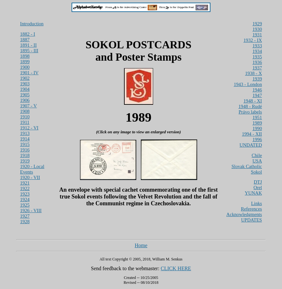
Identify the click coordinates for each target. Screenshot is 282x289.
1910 (24, 116)
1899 (24, 61)
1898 (24, 56)
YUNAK (253, 193)
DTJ (258, 182)
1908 (24, 111)
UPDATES (251, 220)
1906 (24, 100)
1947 (257, 95)
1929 (257, 23)
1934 (257, 51)
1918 (24, 155)
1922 (24, 188)
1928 (24, 221)
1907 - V (28, 105)
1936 (257, 62)
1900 (24, 67)
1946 (257, 89)
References (251, 208)
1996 (257, 139)
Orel (258, 187)
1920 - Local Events (32, 169)
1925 (24, 205)
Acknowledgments (244, 214)
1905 (24, 94)
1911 (24, 122)
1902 (24, 78)
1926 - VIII (30, 210)
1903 (24, 83)
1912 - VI (29, 127)
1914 (24, 138)
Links (256, 203)
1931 (257, 34)
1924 (24, 199)
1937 (257, 67)
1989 (257, 123)
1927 (24, 216)
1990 (257, 128)
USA (257, 160)
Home (141, 245)
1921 (24, 183)
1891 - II (28, 45)
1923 (24, 194)
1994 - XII (252, 134)
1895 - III (29, 50)
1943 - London (248, 84)
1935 (257, 56)
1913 (24, 133)
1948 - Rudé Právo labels (250, 109)
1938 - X (253, 73)
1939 (257, 78)
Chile (257, 155)
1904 (24, 89)
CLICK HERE (176, 268)
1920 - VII (30, 177)
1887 (24, 39)
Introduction (31, 23)
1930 (257, 29)
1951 (257, 117)
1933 (257, 45)
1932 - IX (252, 40)
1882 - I (27, 34)
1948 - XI (252, 100)
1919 (24, 160)
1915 (24, 144)
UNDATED (251, 145)
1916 (24, 149)
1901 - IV (29, 72)
